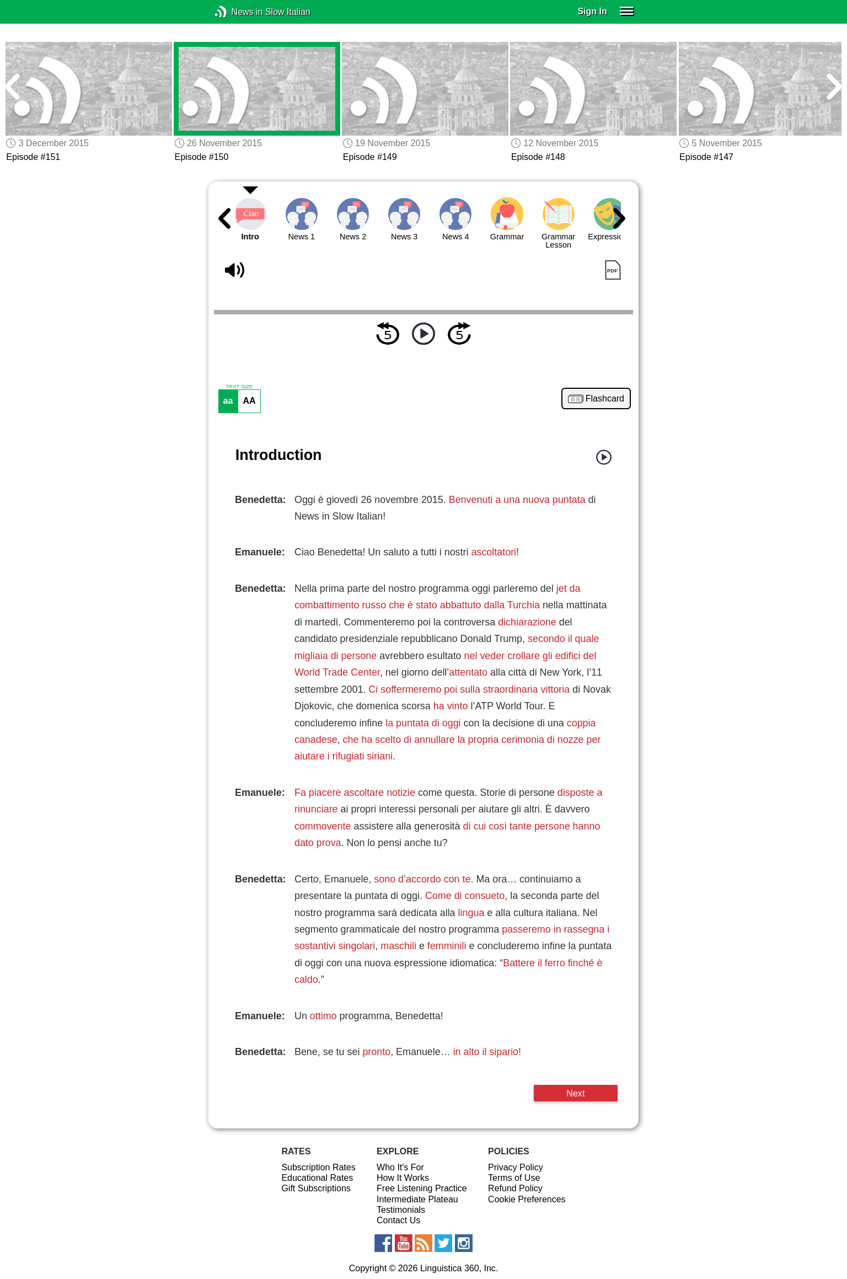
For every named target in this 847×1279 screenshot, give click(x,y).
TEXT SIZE (239, 386)
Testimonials (401, 1209)
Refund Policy (515, 1188)
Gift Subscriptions (315, 1188)
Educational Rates (317, 1177)
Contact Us (398, 1220)
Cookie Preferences (527, 1199)
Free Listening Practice (422, 1188)
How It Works (403, 1177)
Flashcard (605, 398)
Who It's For (400, 1167)
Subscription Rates (318, 1167)
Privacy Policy (515, 1167)
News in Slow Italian (237, 12)
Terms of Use (514, 1177)
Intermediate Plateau (417, 1199)
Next (575, 1093)
